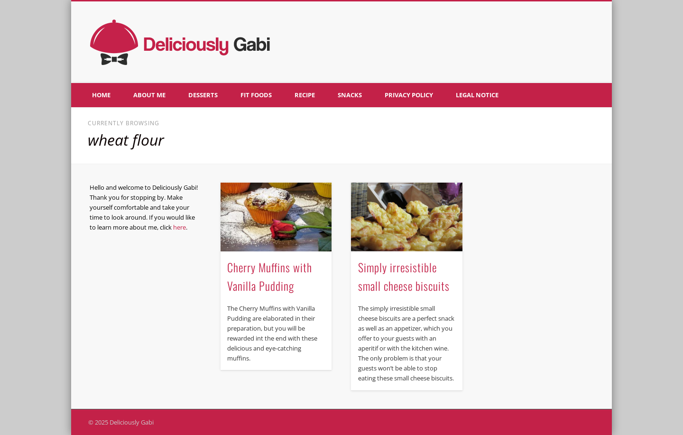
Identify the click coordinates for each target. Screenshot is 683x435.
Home (101, 95)
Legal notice (477, 95)
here (179, 227)
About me (149, 95)
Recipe (305, 95)
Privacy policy (409, 95)
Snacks (350, 95)
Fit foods (256, 95)
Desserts (203, 95)
